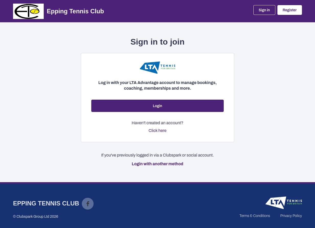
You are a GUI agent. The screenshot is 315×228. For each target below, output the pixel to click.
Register (290, 10)
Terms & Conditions (254, 216)
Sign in (264, 10)
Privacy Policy (291, 216)
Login (157, 106)
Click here (157, 130)
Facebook (88, 204)
